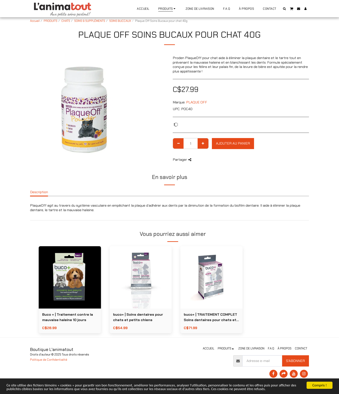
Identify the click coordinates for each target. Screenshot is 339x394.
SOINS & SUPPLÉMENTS (89, 21)
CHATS (65, 21)
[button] (284, 8)
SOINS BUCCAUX (120, 21)
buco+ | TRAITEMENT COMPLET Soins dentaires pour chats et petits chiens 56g (210, 317)
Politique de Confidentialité (48, 360)
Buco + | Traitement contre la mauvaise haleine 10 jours (67, 317)
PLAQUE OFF (196, 102)
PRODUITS (50, 21)
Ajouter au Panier (233, 143)
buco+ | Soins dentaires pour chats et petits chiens (138, 317)
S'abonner (295, 361)
